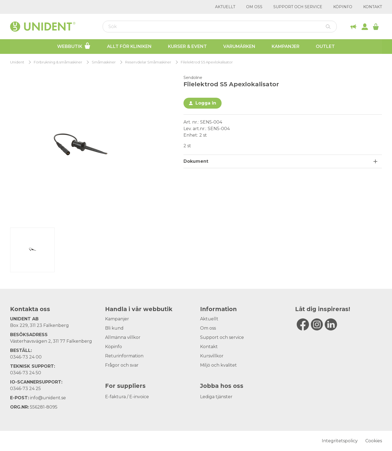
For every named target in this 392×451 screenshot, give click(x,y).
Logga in (205, 103)
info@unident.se (48, 397)
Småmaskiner (104, 62)
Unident (17, 62)
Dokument (195, 161)
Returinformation (124, 355)
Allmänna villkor (122, 337)
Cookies (373, 440)
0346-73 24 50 (25, 372)
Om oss (254, 6)
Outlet (325, 46)
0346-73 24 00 (26, 357)
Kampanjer (285, 46)
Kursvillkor (211, 355)
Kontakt (372, 6)
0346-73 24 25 (25, 388)
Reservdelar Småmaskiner (148, 62)
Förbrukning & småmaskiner (58, 62)
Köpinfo (342, 6)
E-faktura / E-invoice (127, 396)
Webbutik (74, 45)
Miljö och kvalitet (218, 365)
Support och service (297, 6)
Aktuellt (225, 6)
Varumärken (239, 46)
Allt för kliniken (129, 46)
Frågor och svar (122, 365)
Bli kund (114, 328)
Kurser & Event (187, 46)
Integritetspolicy (340, 440)
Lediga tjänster (216, 396)
